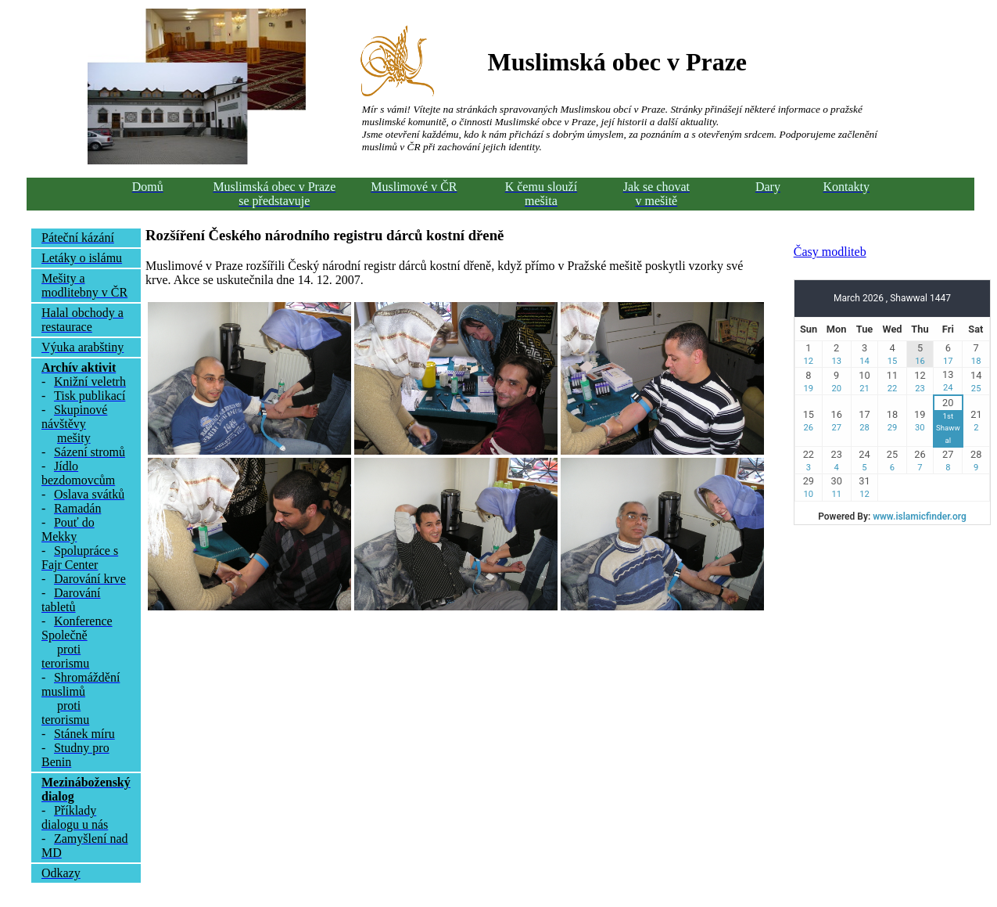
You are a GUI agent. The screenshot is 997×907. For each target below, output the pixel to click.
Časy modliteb (830, 251)
